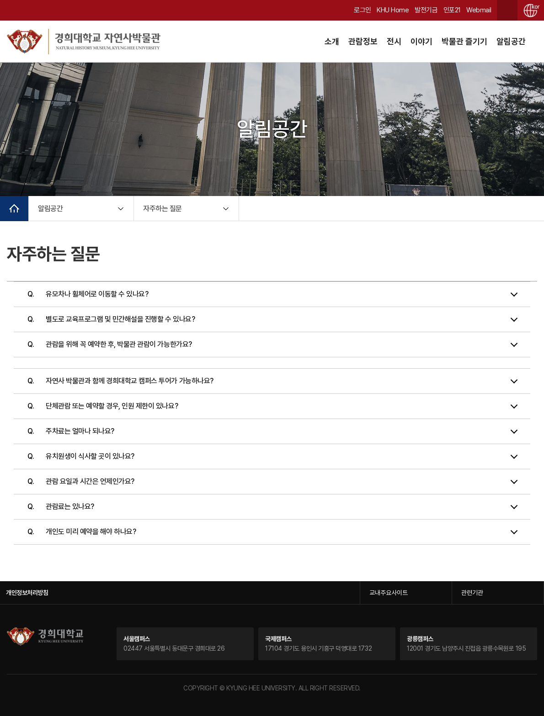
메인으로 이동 (14, 208)
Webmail (478, 10)
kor (534, 7)
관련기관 (472, 592)
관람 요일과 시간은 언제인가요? (90, 481)
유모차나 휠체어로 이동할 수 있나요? (97, 294)
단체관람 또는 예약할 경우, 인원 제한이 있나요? (112, 406)
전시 (394, 41)
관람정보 (363, 41)
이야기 (421, 41)
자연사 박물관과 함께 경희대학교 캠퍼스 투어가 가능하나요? (129, 381)
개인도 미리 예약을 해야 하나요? (91, 531)
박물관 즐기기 (464, 41)
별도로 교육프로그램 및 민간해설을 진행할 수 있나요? (120, 319)
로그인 (362, 10)
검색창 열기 (507, 10)
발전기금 (426, 10)
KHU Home (393, 10)
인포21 (452, 10)
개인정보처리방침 (27, 592)
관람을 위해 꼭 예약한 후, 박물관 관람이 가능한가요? (119, 344)
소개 (332, 41)
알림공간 (511, 41)
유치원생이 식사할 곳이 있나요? (90, 456)
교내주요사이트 (388, 592)
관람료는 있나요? (70, 506)
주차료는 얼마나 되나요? (80, 431)
